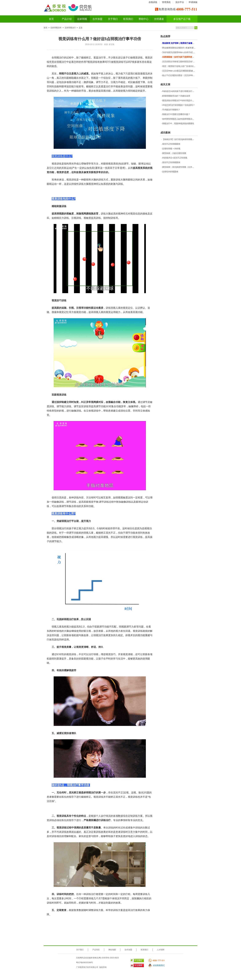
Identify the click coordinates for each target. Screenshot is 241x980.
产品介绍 (67, 19)
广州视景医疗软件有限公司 (87, 967)
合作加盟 (97, 19)
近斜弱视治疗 (70, 28)
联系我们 (128, 19)
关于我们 (113, 19)
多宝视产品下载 (182, 19)
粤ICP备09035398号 (84, 962)
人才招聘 (160, 950)
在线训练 (153, 2)
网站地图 (112, 950)
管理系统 (166, 2)
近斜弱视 (82, 19)
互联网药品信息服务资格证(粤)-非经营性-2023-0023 (97, 958)
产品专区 (96, 950)
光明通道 (159, 19)
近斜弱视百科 (55, 28)
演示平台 (179, 2)
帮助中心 (143, 19)
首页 (51, 19)
